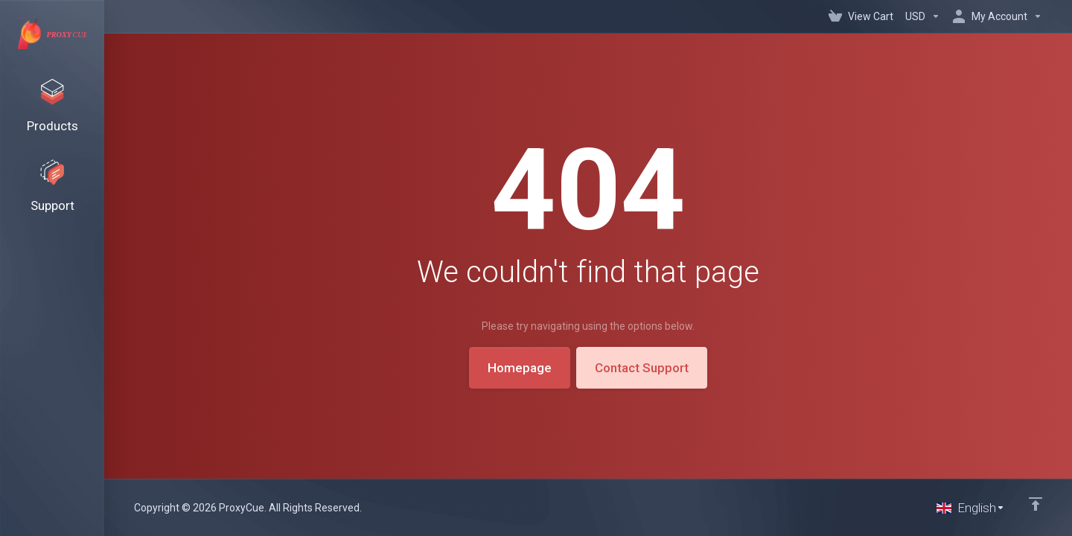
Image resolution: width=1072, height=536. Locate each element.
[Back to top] (1035, 504)
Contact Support (642, 367)
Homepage (520, 367)
